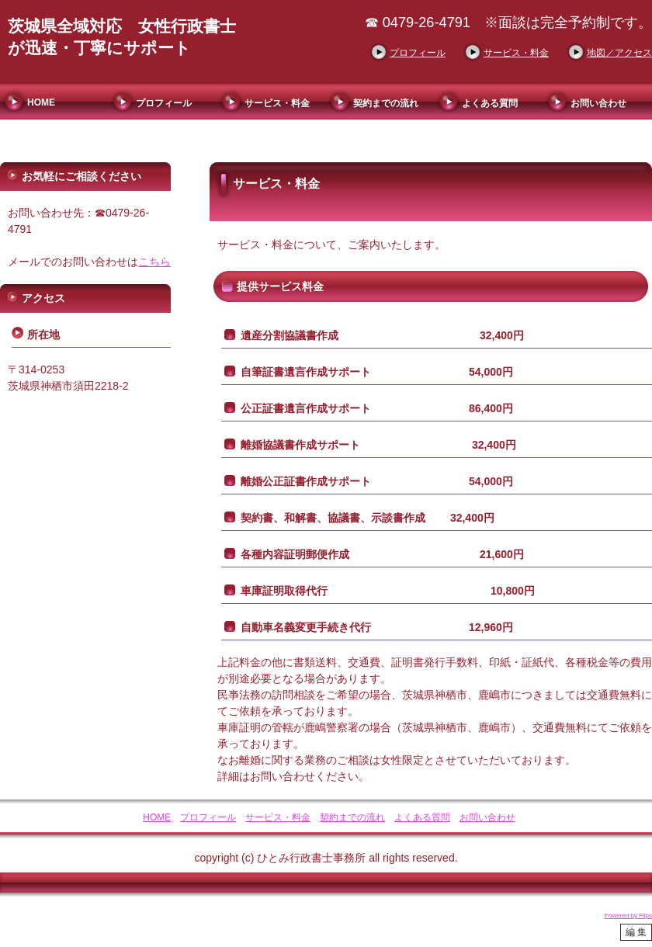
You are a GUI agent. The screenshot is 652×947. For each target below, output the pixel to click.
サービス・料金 (516, 52)
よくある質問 (490, 103)
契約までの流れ (385, 103)
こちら (154, 261)
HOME (41, 102)
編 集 (636, 932)
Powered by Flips (628, 915)
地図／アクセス (619, 52)
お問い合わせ (598, 103)
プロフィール (418, 52)
